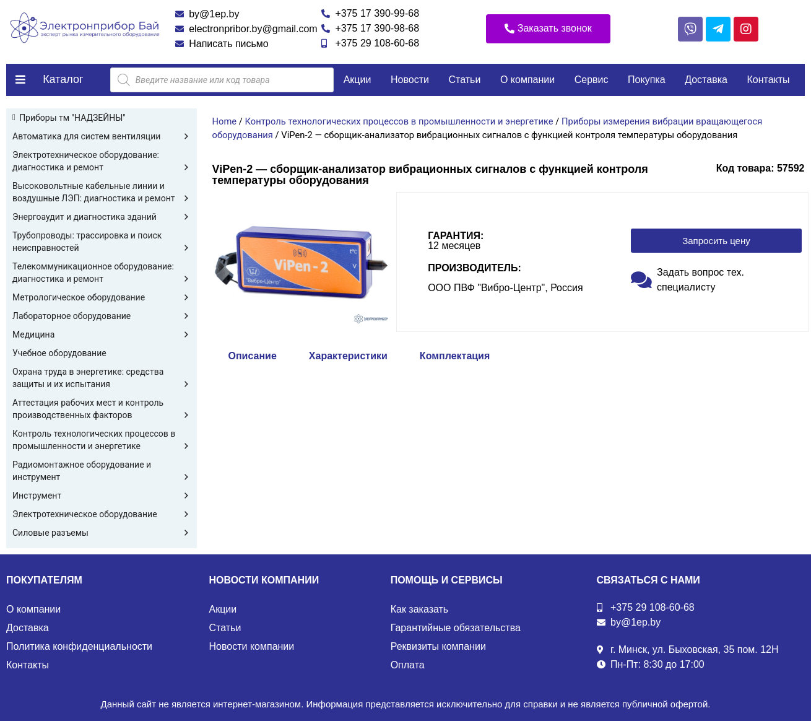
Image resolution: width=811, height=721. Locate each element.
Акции (357, 79)
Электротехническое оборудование (101, 514)
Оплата (408, 665)
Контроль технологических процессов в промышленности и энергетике (101, 440)
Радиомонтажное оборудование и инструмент (101, 471)
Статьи (464, 79)
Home (224, 121)
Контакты (768, 79)
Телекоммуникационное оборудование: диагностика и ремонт (101, 273)
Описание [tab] (252, 356)
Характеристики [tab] (348, 356)
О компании (527, 79)
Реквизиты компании (438, 646)
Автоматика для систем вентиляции (101, 136)
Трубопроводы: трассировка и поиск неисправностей (101, 242)
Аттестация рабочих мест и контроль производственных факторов (101, 409)
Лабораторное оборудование (101, 316)
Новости (410, 79)
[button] (548, 28)
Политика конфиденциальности (79, 646)
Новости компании (252, 646)
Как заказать (420, 609)
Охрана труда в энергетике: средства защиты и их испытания (101, 378)
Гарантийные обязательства (456, 628)
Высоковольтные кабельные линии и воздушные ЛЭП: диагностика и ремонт (101, 192)
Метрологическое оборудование (101, 297)
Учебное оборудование (59, 353)
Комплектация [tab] (455, 356)
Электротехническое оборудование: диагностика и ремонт (101, 161)
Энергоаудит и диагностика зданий (101, 217)
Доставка (706, 79)
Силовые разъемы (101, 533)
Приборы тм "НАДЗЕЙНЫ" (72, 118)
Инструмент (101, 495)
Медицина (101, 334)
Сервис (592, 79)
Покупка (647, 79)
